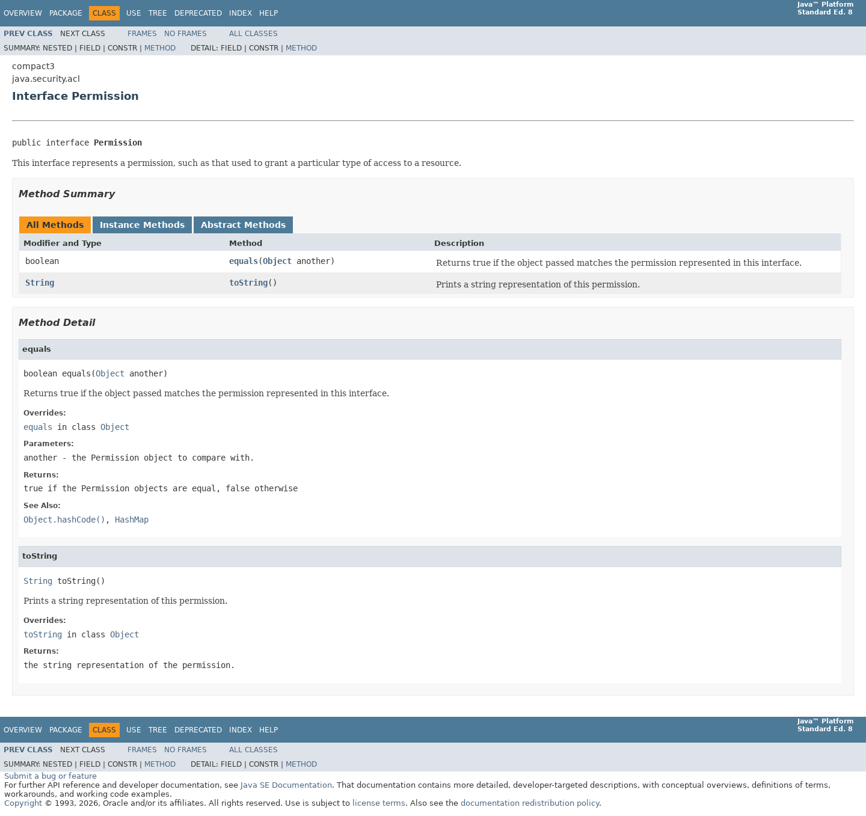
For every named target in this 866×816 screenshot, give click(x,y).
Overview (23, 13)
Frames (142, 33)
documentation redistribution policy (530, 803)
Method (160, 48)
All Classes (253, 33)
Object (277, 261)
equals (243, 261)
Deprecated (198, 13)
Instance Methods (142, 225)
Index (240, 13)
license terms (378, 803)
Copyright (23, 803)
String (39, 282)
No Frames (185, 33)
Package (65, 13)
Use (133, 13)
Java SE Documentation (286, 785)
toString (248, 282)
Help (268, 13)
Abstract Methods (243, 225)
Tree (158, 13)
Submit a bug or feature (50, 776)
